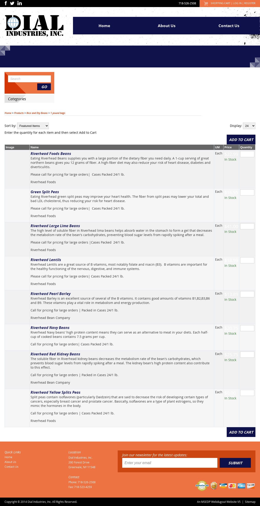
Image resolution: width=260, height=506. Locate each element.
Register (249, 3)
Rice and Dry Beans (37, 113)
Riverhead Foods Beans (51, 153)
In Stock (230, 159)
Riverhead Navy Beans (50, 327)
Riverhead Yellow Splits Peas (56, 392)
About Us (166, 25)
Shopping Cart (220, 3)
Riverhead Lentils (46, 259)
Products (19, 113)
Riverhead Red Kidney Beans (55, 354)
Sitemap (250, 501)
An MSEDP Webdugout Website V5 (219, 501)
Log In (237, 3)
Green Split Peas (45, 191)
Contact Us (228, 25)
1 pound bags (57, 113)
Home (104, 25)
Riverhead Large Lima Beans (55, 225)
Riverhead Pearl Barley (50, 293)
